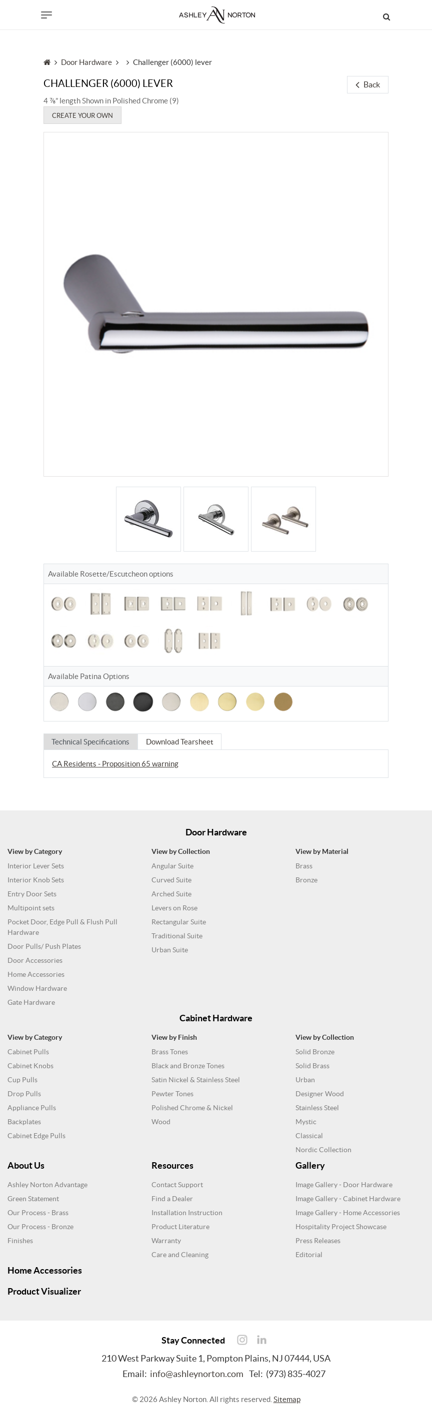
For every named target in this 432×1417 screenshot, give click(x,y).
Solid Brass (313, 1066)
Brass (304, 866)
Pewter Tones (173, 1094)
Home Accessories (36, 974)
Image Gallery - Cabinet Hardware (348, 1199)
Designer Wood (320, 1094)
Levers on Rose (175, 908)
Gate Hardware (31, 1002)
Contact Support (177, 1185)
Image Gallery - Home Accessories (348, 1213)
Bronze (307, 880)
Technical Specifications (91, 741)
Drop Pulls (24, 1094)
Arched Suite (172, 894)
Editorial (309, 1255)
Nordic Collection (324, 1150)
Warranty (166, 1241)
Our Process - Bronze (41, 1227)
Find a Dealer (172, 1199)
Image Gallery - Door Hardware (344, 1185)
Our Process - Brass (38, 1213)
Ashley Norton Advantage (48, 1185)
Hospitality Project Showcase (341, 1227)
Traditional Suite (177, 936)
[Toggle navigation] (46, 14)
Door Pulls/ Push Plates (44, 946)
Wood (161, 1122)
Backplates (24, 1122)
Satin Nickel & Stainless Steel (196, 1080)
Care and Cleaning (180, 1255)
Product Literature (181, 1227)
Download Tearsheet (180, 741)
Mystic (306, 1122)
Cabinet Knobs (31, 1066)
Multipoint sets (31, 908)
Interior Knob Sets (36, 880)
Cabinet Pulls (28, 1052)
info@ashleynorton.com (197, 1374)
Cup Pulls (23, 1080)
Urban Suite (170, 950)
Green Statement (33, 1199)
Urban (305, 1080)
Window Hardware (37, 988)
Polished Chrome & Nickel (192, 1108)
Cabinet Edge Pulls (37, 1136)
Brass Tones (170, 1052)
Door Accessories (35, 960)
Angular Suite (173, 866)
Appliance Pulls (32, 1108)
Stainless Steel (317, 1108)
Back (368, 84)
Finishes (20, 1241)
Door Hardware (86, 62)
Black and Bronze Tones (188, 1066)
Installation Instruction (187, 1213)
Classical (309, 1136)
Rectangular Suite (179, 922)
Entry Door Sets (32, 894)
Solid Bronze (315, 1052)
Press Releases (318, 1241)
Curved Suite (172, 880)
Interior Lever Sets (36, 866)
